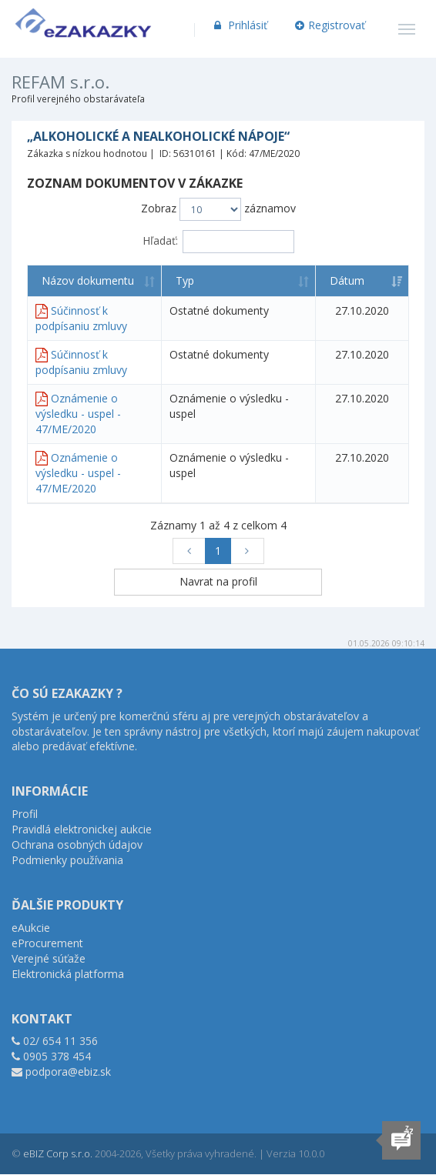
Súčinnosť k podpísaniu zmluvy (81, 318)
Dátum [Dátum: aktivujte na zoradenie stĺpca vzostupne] (347, 280)
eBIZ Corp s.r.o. (57, 1153)
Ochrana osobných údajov (77, 844)
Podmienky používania (67, 860)
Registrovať (330, 25)
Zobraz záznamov (218, 209)
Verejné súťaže (49, 958)
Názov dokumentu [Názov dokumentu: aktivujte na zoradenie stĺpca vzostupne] (88, 280)
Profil (25, 813)
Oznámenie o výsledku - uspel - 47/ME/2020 (78, 413)
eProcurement (47, 943)
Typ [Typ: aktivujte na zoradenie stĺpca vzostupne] (185, 280)
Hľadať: (218, 241)
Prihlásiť (239, 25)
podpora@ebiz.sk (68, 1071)
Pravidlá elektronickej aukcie (82, 829)
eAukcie (31, 927)
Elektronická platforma (68, 973)
